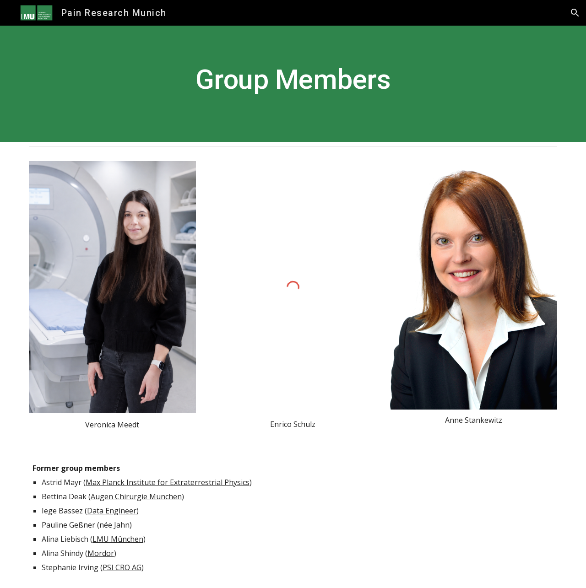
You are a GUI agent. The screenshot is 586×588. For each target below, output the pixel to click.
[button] (575, 13)
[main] (293, 84)
